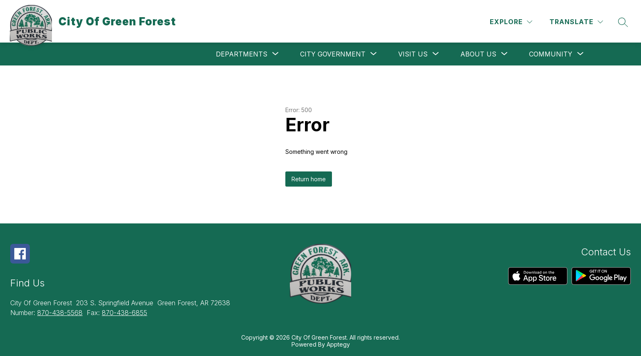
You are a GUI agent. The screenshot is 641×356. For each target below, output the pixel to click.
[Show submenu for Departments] (241, 54)
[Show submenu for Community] (550, 54)
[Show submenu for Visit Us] (413, 54)
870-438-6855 (124, 313)
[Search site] (623, 22)
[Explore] (511, 22)
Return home (308, 179)
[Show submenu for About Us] (478, 54)
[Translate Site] (576, 22)
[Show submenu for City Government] (332, 54)
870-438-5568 (60, 313)
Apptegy (338, 344)
